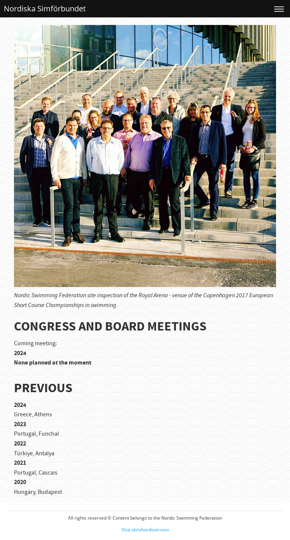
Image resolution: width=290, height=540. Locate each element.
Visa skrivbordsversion (145, 529)
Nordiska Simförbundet (45, 8)
